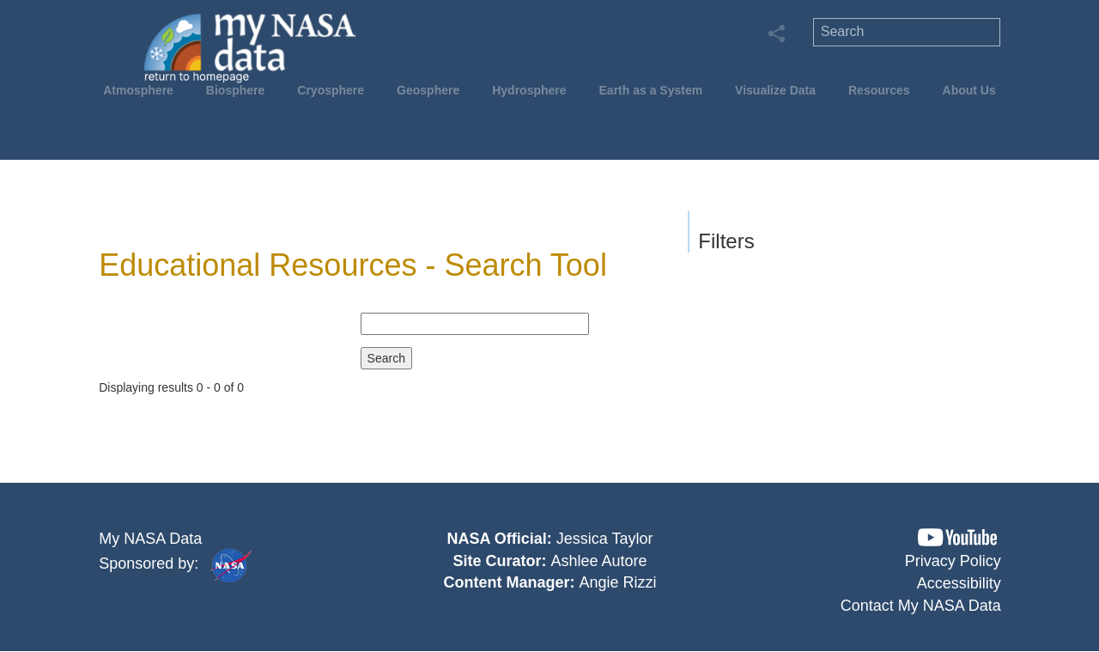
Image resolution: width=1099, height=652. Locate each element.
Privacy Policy (953, 561)
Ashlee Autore (598, 561)
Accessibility (959, 583)
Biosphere (235, 90)
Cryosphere (330, 90)
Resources (879, 90)
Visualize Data (775, 90)
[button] (957, 537)
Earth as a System (651, 90)
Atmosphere (138, 90)
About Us (969, 90)
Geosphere (428, 90)
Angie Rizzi (617, 582)
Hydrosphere (529, 90)
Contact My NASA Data (921, 605)
